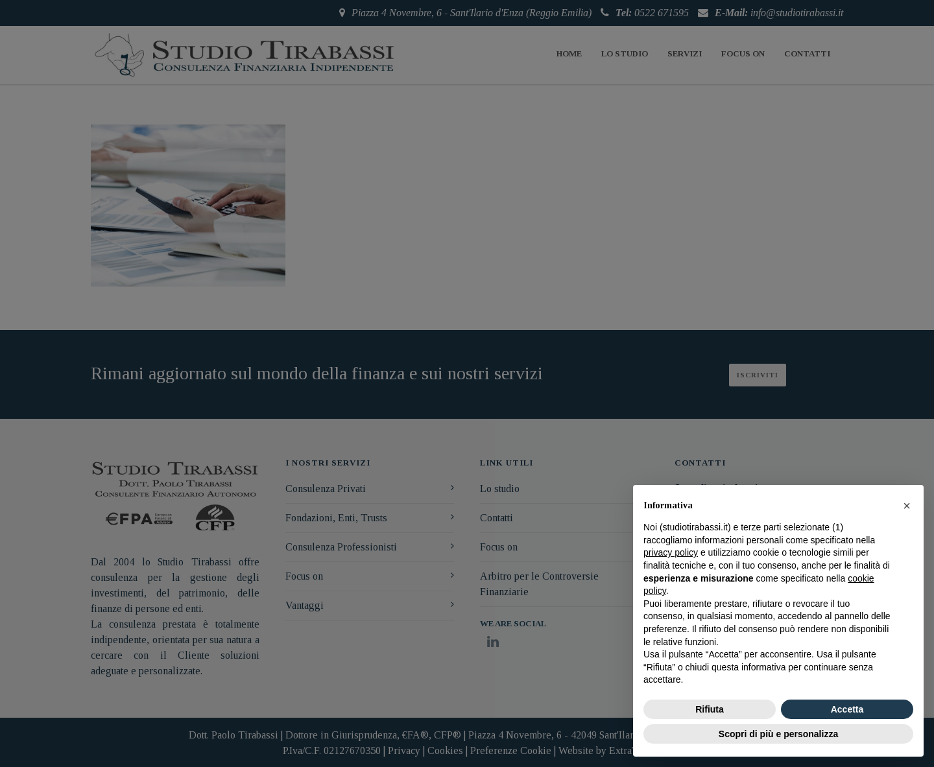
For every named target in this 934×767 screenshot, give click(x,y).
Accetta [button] (847, 709)
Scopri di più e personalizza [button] (778, 734)
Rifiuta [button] (709, 709)
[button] (906, 505)
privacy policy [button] (670, 552)
